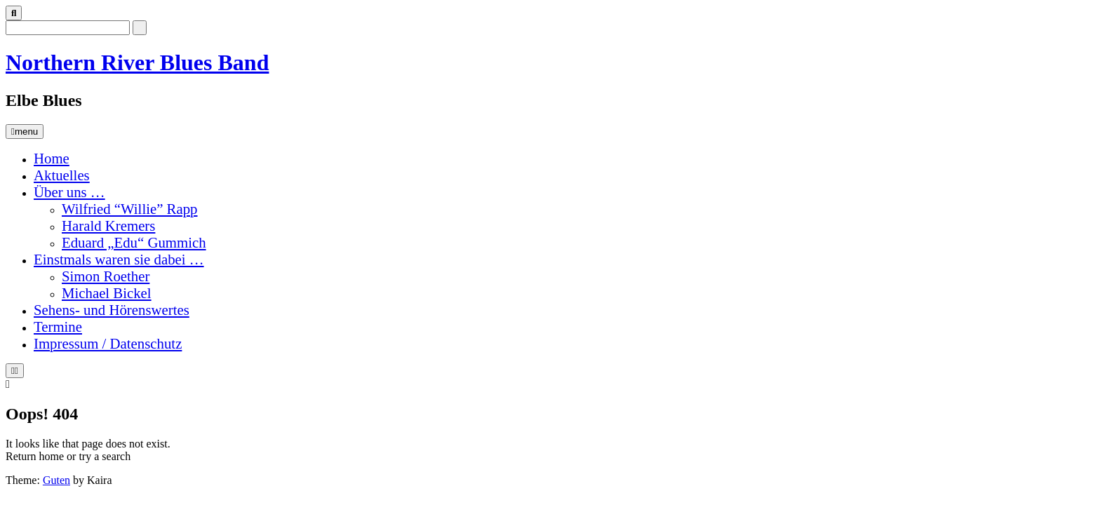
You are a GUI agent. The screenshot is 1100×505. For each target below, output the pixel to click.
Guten (56, 480)
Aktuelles (62, 175)
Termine (58, 326)
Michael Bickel (107, 293)
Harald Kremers (108, 225)
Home (51, 158)
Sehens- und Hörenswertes (111, 310)
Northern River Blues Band (137, 62)
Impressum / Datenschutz (108, 343)
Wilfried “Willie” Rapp (130, 209)
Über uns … (69, 192)
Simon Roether (105, 276)
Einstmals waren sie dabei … (119, 259)
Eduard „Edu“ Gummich (134, 242)
